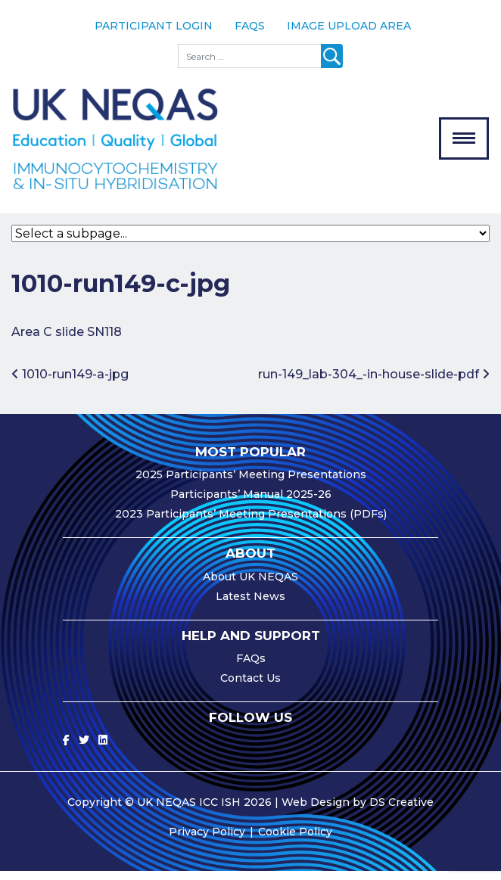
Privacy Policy (207, 840)
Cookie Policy (295, 840)
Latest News (250, 604)
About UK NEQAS (250, 585)
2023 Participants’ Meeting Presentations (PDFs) (251, 523)
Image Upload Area (349, 26)
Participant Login (154, 26)
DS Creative (401, 811)
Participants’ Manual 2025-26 (250, 503)
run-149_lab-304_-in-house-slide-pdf (374, 383)
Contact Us (250, 687)
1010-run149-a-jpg (70, 383)
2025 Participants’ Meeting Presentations (250, 483)
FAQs (250, 26)
